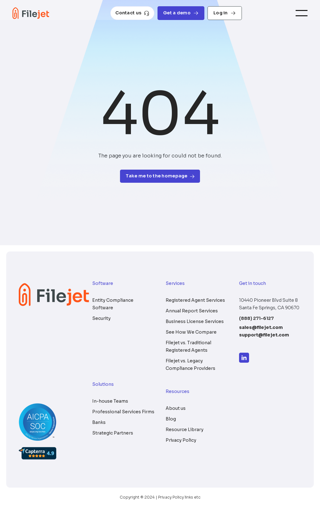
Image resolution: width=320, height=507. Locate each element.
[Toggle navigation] (302, 13)
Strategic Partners (112, 433)
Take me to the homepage (160, 176)
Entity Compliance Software (112, 304)
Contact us (132, 13)
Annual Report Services (192, 311)
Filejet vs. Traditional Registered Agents (188, 346)
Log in (224, 13)
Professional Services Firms (123, 412)
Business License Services (195, 321)
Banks (99, 422)
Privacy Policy (181, 440)
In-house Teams (110, 401)
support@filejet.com (264, 335)
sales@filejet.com (261, 327)
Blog (171, 419)
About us (176, 408)
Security (101, 318)
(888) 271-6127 (256, 318)
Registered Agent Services (195, 300)
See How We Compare (191, 332)
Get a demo (181, 13)
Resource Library (184, 429)
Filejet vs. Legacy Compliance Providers (190, 364)
